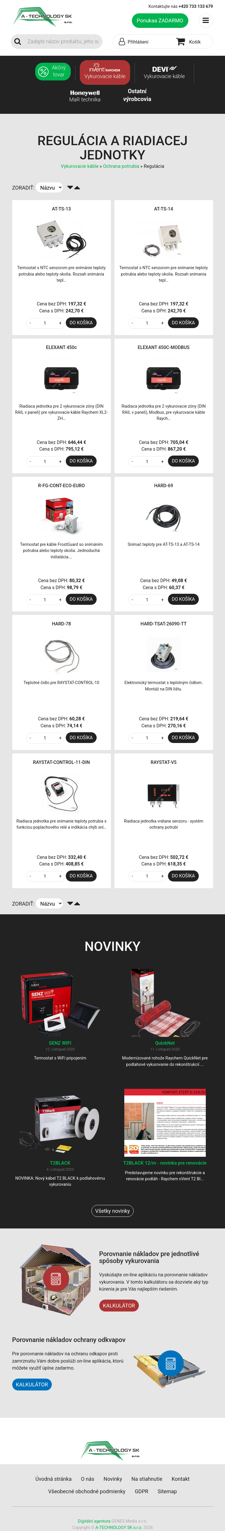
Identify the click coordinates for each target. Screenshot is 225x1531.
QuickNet (165, 1043)
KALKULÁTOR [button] (32, 1384)
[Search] (63, 41)
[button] (143, 42)
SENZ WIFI (60, 1043)
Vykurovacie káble (80, 166)
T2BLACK (60, 1163)
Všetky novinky (112, 1211)
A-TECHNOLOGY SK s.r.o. (118, 1527)
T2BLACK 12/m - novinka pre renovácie (165, 1163)
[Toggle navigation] (206, 20)
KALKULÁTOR (119, 1305)
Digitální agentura (94, 1521)
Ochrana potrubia (121, 166)
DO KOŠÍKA (81, 322)
